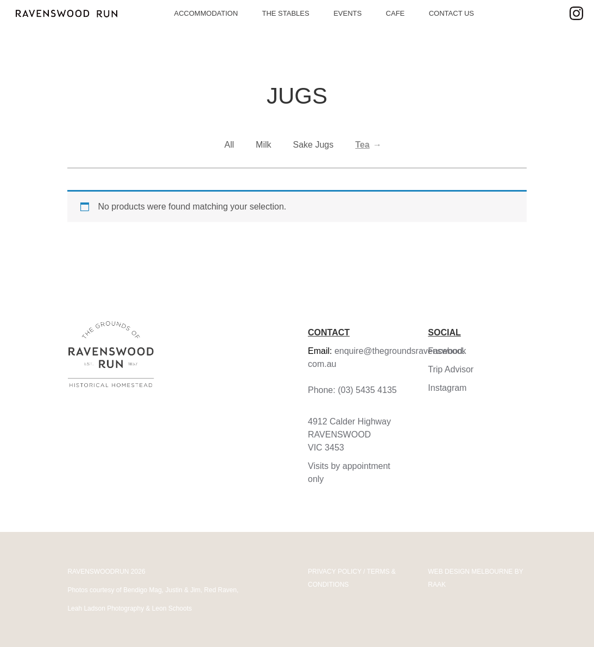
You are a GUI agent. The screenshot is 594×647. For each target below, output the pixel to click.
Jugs (297, 96)
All (229, 144)
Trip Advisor (450, 369)
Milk (263, 144)
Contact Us (451, 13)
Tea (362, 144)
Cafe (395, 13)
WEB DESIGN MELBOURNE (470, 571)
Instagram (447, 387)
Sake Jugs (313, 144)
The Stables (285, 13)
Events (347, 13)
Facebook (447, 351)
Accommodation (206, 13)
